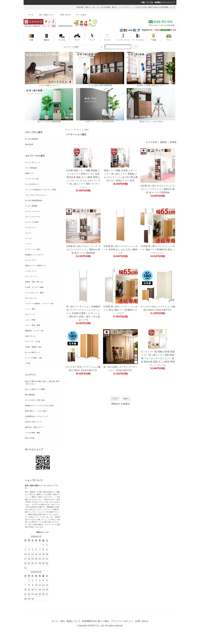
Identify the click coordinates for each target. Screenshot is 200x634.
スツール (28, 238)
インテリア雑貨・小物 (33, 358)
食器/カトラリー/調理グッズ (35, 266)
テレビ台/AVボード (32, 184)
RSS (26, 438)
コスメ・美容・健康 (32, 325)
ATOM (32, 438)
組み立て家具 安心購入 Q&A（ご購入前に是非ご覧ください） (42, 382)
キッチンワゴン (31, 260)
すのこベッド (30, 314)
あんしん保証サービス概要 (35, 389)
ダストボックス (31, 298)
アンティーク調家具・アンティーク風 (39, 304)
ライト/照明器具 (31, 168)
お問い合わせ (63, 15)
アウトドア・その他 (32, 342)
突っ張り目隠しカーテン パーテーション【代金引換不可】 (120, 368)
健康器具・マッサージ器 (34, 331)
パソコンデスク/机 (32, 179)
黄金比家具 (29, 144)
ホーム (28, 15)
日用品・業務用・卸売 (33, 347)
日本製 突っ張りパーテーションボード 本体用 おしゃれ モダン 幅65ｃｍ (120, 249)
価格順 (163, 142)
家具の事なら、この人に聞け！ (36, 411)
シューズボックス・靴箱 (34, 293)
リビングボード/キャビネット (36, 195)
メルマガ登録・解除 (32, 433)
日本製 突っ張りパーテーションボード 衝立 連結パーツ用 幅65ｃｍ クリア (120, 309)
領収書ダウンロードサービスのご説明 (39, 406)
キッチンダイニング (32, 162)
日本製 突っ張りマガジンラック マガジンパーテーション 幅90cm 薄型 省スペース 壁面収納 (83, 249)
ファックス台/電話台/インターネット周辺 (40, 190)
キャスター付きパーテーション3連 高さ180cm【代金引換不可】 (83, 368)
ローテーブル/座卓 (32, 222)
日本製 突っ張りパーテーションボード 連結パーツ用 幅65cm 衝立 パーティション (157, 249)
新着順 (173, 142)
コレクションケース (32, 211)
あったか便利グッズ (32, 352)
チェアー (28, 233)
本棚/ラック (29, 173)
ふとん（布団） (31, 320)
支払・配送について (44, 15)
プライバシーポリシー (122, 621)
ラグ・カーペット (31, 276)
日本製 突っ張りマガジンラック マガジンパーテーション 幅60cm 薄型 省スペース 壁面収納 (157, 189)
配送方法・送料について (34, 427)
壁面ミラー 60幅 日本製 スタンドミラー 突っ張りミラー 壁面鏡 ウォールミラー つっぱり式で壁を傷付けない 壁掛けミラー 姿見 (120, 175)
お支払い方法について (33, 422)
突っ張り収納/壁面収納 (33, 200)
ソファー (28, 244)
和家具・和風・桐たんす (34, 282)
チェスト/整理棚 (31, 206)
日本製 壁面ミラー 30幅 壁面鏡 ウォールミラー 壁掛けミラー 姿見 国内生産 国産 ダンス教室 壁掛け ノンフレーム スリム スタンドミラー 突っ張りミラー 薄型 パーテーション (83, 178)
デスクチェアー (31, 228)
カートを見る (79, 15)
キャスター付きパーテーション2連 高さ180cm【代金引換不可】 (157, 308)
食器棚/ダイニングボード (34, 255)
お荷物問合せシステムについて (36, 416)
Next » (126, 398)
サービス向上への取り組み (35, 400)
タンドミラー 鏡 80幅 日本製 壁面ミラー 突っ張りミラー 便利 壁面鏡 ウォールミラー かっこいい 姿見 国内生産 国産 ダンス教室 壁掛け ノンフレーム (158, 358)
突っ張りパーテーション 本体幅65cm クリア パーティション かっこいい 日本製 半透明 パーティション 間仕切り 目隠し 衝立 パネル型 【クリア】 (83, 313)
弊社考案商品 (30, 395)
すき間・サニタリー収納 (34, 287)
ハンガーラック (31, 271)
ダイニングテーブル (32, 217)
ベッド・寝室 (30, 309)
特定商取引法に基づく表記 (95, 621)
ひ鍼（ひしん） (31, 336)
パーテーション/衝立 (81, 130)
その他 (27, 363)
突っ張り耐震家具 (31, 139)
